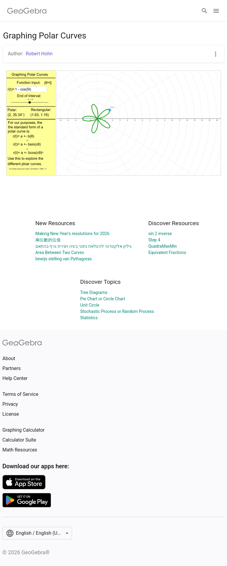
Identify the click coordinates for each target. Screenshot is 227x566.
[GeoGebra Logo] (27, 11)
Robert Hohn (39, 54)
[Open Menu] (216, 10)
